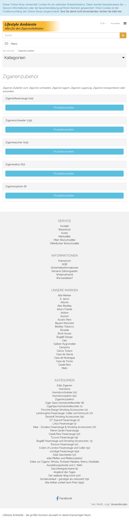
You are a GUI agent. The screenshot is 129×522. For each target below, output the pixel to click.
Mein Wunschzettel (64, 240)
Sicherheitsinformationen (64, 267)
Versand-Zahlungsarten (64, 271)
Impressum (64, 260)
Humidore (64, 389)
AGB (64, 264)
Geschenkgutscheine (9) (64, 468)
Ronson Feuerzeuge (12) (64, 444)
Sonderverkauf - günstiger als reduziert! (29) (64, 479)
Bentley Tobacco (64, 326)
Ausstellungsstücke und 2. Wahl (64, 465)
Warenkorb (64, 229)
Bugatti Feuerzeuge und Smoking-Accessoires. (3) (64, 441)
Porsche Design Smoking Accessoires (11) (64, 409)
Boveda (64, 330)
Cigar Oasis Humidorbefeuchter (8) (64, 402)
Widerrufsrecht (64, 274)
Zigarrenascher (13, 142)
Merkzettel (64, 236)
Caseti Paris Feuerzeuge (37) (64, 434)
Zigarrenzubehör (64, 399)
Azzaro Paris (64, 319)
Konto (64, 233)
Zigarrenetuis (12, 164)
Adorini (64, 302)
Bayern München (64, 323)
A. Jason (64, 298)
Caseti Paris (64, 364)
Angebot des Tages (65, 472)
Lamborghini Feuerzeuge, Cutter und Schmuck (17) (64, 413)
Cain (64, 340)
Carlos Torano (64, 350)
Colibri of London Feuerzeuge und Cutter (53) (64, 447)
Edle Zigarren (64, 385)
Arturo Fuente (64, 309)
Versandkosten (119, 504)
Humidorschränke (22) (64, 392)
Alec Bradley (64, 305)
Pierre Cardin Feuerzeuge (64, 430)
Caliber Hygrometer (64, 344)
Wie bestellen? (64, 278)
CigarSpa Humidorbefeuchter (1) (64, 406)
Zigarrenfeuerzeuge (16, 98)
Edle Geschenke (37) (64, 454)
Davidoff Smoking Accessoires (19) (64, 416)
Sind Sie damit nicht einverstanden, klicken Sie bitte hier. (91, 11)
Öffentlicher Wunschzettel (64, 243)
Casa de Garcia (64, 354)
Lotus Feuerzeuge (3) (64, 423)
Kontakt (64, 226)
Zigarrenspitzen (14, 186)
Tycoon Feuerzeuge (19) (64, 437)
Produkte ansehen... (64, 107)
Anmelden (115, 23)
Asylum (64, 316)
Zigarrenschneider (15, 120)
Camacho (64, 347)
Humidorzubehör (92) (64, 395)
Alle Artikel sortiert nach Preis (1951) (64, 482)
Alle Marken (64, 295)
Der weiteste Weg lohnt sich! (65, 475)
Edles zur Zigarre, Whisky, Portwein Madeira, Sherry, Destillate (64, 461)
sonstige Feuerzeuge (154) (64, 451)
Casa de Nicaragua (64, 357)
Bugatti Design (65, 337)
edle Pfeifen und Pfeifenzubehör (64, 458)
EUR (103, 23)
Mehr (64, 368)
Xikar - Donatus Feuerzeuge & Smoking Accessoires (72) (64, 427)
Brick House (64, 333)
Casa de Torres (64, 361)
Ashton (64, 312)
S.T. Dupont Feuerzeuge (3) (64, 420)
